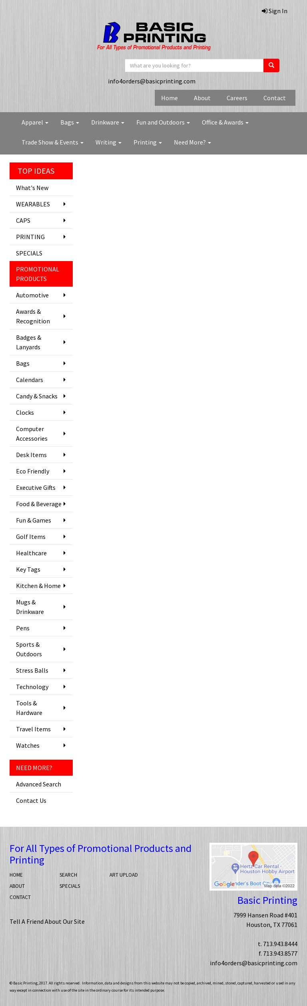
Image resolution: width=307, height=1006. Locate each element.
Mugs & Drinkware (30, 607)
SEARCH (68, 874)
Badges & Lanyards (28, 342)
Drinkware (107, 122)
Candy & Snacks (37, 396)
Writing (109, 142)
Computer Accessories (32, 433)
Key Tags (28, 569)
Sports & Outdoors (29, 649)
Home (169, 98)
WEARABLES (33, 204)
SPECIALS (29, 253)
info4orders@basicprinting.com (151, 81)
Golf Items (31, 537)
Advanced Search (38, 784)
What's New (32, 188)
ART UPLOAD (124, 874)
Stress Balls (32, 670)
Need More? (192, 142)
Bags (69, 122)
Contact (274, 98)
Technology (32, 687)
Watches (28, 745)
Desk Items (31, 455)
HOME (16, 874)
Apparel (35, 122)
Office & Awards (225, 122)
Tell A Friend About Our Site (47, 921)
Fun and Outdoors (163, 122)
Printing (148, 142)
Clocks (25, 412)
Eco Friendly (32, 471)
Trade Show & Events (53, 142)
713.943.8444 (280, 944)
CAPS (23, 220)
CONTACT (20, 897)
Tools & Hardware (29, 708)
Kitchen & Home (38, 586)
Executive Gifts (36, 487)
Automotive (32, 295)
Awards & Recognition (33, 316)
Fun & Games (33, 520)
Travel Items (33, 729)
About (202, 98)
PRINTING (30, 237)
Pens (23, 628)
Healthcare (31, 553)
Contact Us (31, 800)
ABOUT (17, 886)
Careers (237, 98)
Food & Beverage (39, 504)
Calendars (29, 380)
